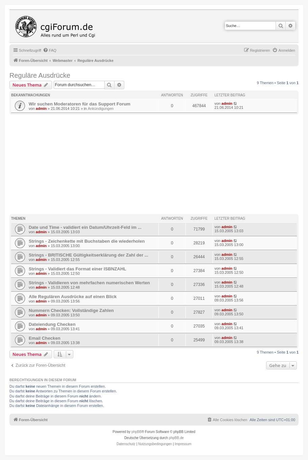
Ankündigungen (100, 108)
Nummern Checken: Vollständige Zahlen (71, 310)
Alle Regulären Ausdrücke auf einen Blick (73, 296)
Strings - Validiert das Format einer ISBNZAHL (77, 268)
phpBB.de (176, 438)
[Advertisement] (158, 165)
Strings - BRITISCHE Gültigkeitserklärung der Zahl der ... (88, 255)
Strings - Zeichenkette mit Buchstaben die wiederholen (87, 241)
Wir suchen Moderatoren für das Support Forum (79, 103)
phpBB (136, 432)
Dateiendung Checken (52, 324)
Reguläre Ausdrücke (39, 75)
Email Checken (44, 338)
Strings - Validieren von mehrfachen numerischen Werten (89, 282)
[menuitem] (49, 50)
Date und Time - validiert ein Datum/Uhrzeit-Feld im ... (85, 227)
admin (41, 108)
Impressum (183, 444)
